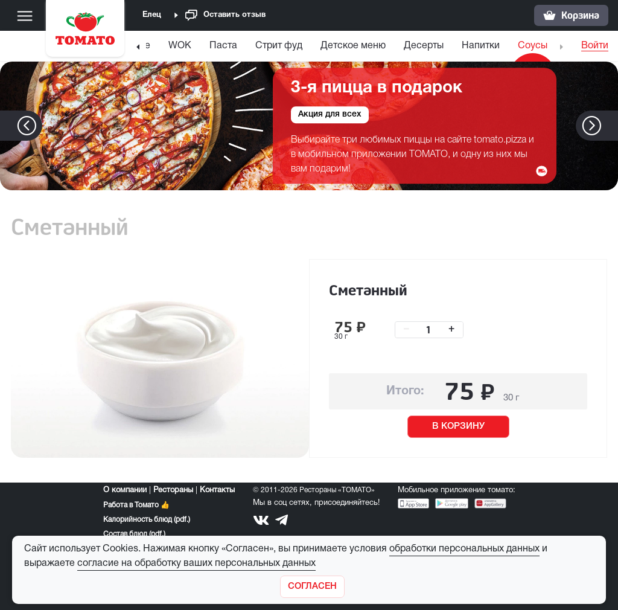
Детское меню (353, 46)
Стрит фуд (278, 46)
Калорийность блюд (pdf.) (146, 519)
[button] (610, 126)
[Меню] (25, 15)
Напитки (481, 46)
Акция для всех (330, 115)
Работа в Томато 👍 (136, 505)
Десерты (424, 46)
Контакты (217, 490)
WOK (179, 46)
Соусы (532, 46)
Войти (594, 46)
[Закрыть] (312, 587)
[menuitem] (179, 49)
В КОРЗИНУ (458, 426)
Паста (223, 46)
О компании (125, 490)
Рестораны (173, 490)
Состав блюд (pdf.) (134, 534)
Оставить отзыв (225, 15)
